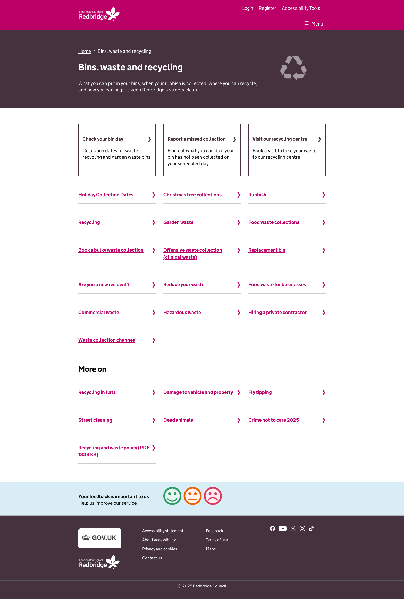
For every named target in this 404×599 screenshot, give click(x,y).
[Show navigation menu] (313, 23)
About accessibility (159, 539)
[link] (202, 498)
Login (247, 8)
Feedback (214, 530)
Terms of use (217, 539)
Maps (211, 548)
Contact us (152, 557)
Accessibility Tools (301, 8)
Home (84, 51)
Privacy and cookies (159, 548)
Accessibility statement (162, 530)
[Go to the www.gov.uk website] (99, 546)
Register (267, 8)
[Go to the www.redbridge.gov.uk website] (99, 570)
